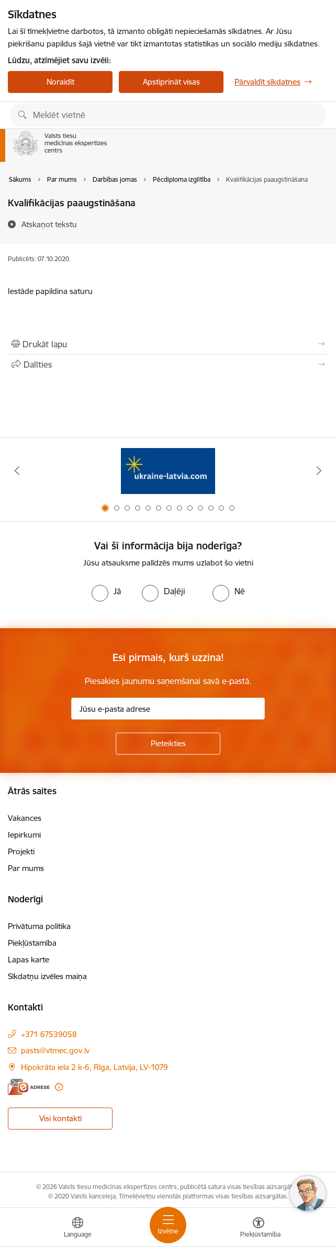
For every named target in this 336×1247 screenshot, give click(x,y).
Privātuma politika (39, 926)
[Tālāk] (319, 470)
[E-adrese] (29, 1087)
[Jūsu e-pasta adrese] (168, 709)
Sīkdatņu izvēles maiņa (47, 976)
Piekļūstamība (32, 943)
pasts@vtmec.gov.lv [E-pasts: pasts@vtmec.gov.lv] (55, 1050)
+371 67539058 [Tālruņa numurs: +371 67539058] (49, 1034)
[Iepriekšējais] (16, 470)
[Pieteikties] (168, 744)
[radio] (106, 591)
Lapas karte (28, 959)
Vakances (24, 818)
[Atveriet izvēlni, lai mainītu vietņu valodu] (77, 1229)
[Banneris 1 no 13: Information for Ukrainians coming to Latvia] (168, 471)
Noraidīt (60, 82)
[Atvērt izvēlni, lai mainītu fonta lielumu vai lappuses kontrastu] (258, 1229)
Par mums (26, 868)
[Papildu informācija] (59, 1087)
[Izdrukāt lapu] (168, 344)
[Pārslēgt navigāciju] (168, 1225)
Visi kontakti (60, 1118)
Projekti (21, 851)
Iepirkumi (24, 835)
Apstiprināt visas (171, 82)
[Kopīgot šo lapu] (168, 364)
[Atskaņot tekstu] (49, 224)
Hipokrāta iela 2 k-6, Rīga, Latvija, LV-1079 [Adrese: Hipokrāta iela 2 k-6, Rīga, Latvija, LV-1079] (94, 1067)
